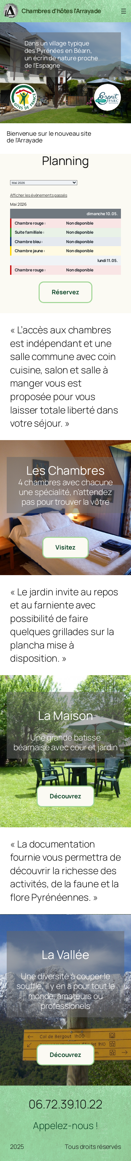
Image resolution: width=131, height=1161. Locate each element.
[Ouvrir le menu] (124, 11)
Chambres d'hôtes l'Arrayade (61, 11)
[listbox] (43, 182)
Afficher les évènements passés (38, 195)
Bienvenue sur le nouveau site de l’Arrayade (49, 137)
